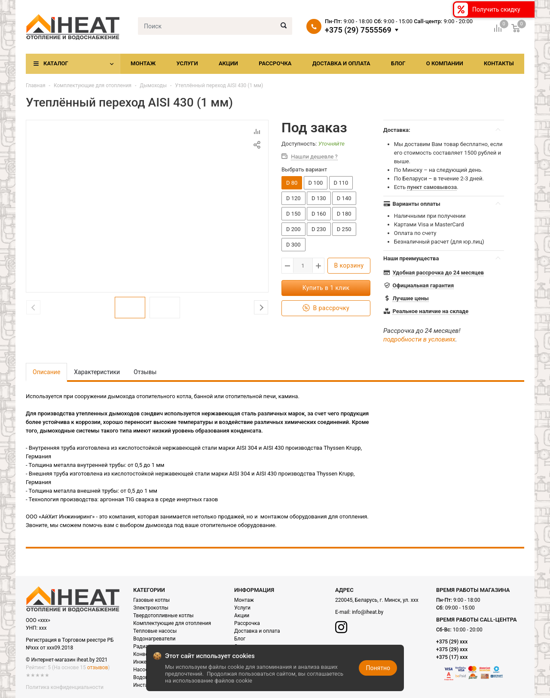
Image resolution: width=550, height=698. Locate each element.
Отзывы (145, 372)
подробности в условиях (419, 339)
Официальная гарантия (423, 285)
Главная (36, 85)
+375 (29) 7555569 (358, 30)
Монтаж (143, 63)
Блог (398, 63)
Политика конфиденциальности (65, 687)
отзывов (97, 667)
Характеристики (97, 372)
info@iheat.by (367, 612)
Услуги (187, 63)
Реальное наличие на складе (430, 311)
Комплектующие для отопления (92, 85)
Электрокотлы (150, 608)
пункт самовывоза (432, 187)
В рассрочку (325, 308)
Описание (46, 372)
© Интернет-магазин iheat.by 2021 (66, 660)
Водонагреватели (154, 639)
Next (261, 307)
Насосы (142, 670)
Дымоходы (153, 85)
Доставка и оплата (341, 63)
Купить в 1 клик (326, 287)
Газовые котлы (151, 600)
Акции (228, 63)
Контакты (499, 63)
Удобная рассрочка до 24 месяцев (438, 272)
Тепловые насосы (155, 631)
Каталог (55, 63)
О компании (444, 63)
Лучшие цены (410, 298)
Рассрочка (275, 63)
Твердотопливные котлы (163, 616)
